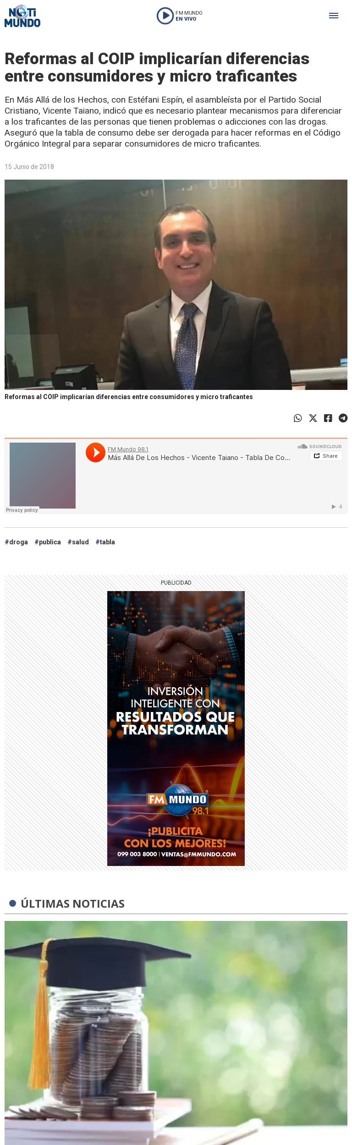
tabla (107, 542)
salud (80, 542)
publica (50, 542)
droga (18, 542)
